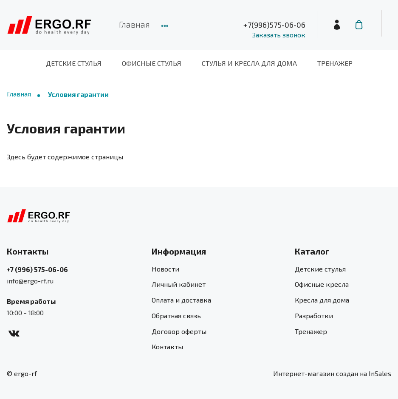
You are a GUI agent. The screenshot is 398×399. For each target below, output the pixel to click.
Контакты (167, 346)
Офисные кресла (322, 284)
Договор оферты (179, 331)
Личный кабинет (179, 284)
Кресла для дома (322, 300)
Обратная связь (176, 315)
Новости (165, 269)
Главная (134, 24)
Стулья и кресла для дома (249, 63)
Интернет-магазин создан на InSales (332, 373)
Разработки (314, 315)
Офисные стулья (151, 63)
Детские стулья (74, 63)
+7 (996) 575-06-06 (37, 269)
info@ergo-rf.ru (30, 281)
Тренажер (335, 63)
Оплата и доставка (181, 300)
